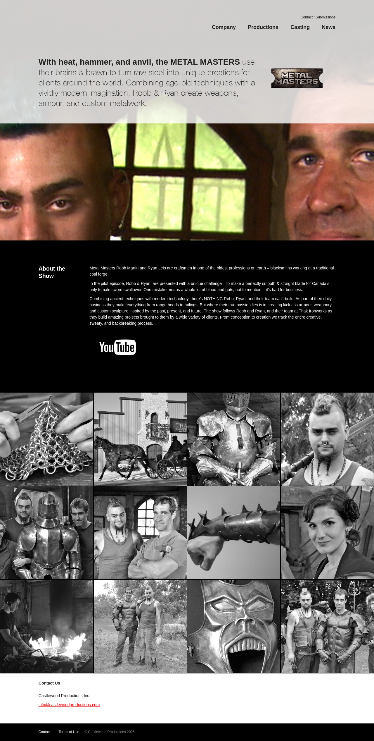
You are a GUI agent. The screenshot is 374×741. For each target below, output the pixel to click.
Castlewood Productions (71, 25)
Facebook (301, 732)
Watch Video (187, 167)
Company (224, 27)
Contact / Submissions (318, 17)
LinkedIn (327, 732)
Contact (45, 732)
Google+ (318, 732)
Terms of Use (69, 732)
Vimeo (282, 732)
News (328, 27)
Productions (263, 27)
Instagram (309, 732)
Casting (300, 27)
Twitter (292, 732)
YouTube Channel (273, 732)
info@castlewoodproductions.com (69, 704)
